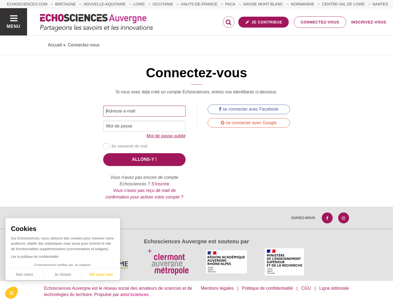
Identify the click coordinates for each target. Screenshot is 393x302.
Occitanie (163, 4)
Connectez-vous (320, 22)
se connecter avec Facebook (248, 109)
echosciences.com (27, 4)
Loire (139, 4)
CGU (306, 288)
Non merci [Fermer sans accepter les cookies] (24, 274)
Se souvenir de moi (125, 146)
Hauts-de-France (199, 4)
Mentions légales (217, 288)
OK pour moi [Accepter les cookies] (101, 274)
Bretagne (65, 4)
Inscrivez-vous (368, 22)
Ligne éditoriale (334, 288)
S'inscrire (160, 184)
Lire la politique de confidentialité (34, 257)
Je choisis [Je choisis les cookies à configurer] (62, 274)
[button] (11, 292)
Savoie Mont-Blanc (263, 4)
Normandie (302, 4)
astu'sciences (135, 294)
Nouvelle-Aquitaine (105, 4)
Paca (230, 4)
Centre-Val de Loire (343, 4)
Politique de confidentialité (267, 288)
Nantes (380, 4)
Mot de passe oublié (166, 136)
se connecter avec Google (248, 122)
